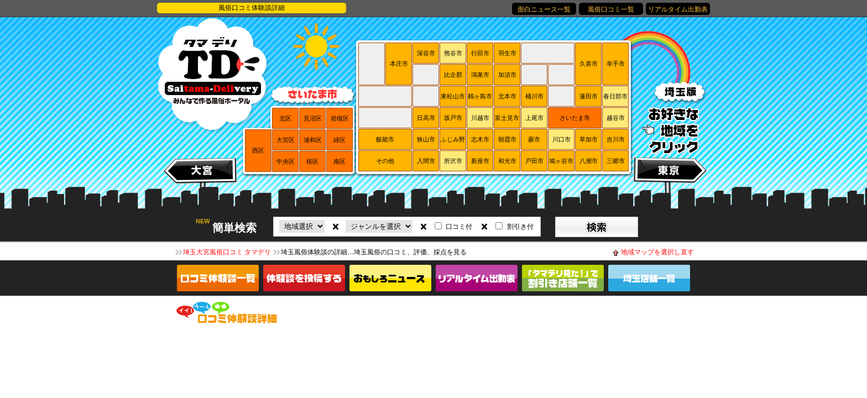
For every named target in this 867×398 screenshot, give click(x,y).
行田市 (480, 53)
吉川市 (616, 139)
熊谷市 (453, 53)
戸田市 (534, 161)
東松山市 (453, 96)
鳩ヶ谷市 (561, 161)
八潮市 (588, 161)
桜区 (312, 161)
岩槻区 (340, 118)
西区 (258, 150)
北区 (285, 118)
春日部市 (615, 96)
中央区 (285, 161)
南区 (339, 161)
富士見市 (507, 117)
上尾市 (534, 117)
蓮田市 (588, 96)
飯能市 (385, 139)
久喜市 (588, 63)
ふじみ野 (453, 139)
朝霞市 (507, 139)
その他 (385, 161)
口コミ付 (459, 227)
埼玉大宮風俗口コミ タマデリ (227, 252)
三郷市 (616, 161)
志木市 (480, 139)
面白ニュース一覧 (544, 9)
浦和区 (313, 140)
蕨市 (534, 139)
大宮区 (285, 140)
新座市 (480, 161)
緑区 (339, 140)
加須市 (507, 74)
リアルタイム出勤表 (678, 9)
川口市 (561, 139)
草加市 (588, 139)
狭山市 (426, 139)
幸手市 (616, 63)
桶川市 (534, 96)
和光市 (507, 161)
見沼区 (313, 118)
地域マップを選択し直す (657, 252)
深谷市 (426, 53)
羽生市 (507, 53)
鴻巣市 (480, 74)
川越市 (480, 117)
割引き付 (520, 227)
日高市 (426, 117)
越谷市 (616, 117)
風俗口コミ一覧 (611, 9)
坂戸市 (453, 117)
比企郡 (453, 74)
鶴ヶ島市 (480, 96)
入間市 (426, 161)
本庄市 (399, 63)
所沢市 (453, 161)
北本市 (507, 96)
